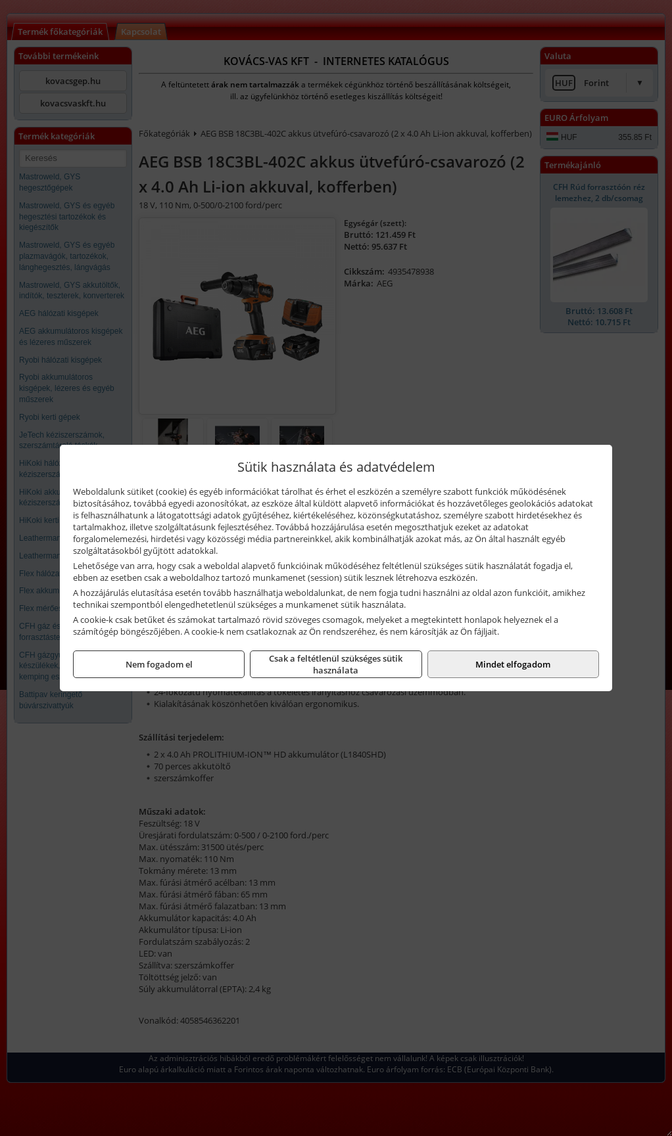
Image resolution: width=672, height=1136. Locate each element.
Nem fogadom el (159, 664)
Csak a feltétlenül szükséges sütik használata (335, 664)
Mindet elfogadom (512, 664)
